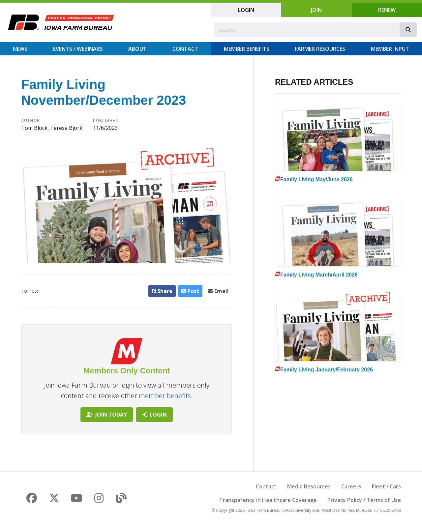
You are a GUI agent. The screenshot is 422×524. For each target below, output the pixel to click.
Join (316, 10)
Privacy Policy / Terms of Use (364, 500)
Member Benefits (246, 48)
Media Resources (309, 486)
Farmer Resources (320, 48)
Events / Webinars (78, 48)
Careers (351, 486)
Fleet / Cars (386, 486)
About (137, 48)
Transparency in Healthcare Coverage (268, 500)
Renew (387, 10)
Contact (185, 48)
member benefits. (166, 395)
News (20, 48)
